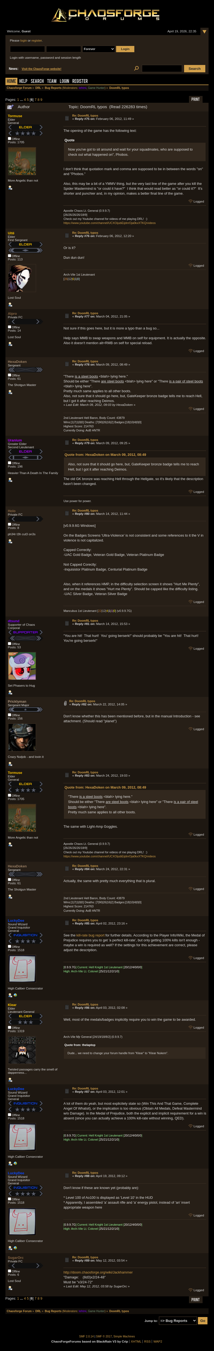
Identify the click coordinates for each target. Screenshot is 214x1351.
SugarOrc (16, 1258)
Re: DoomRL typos (85, 115)
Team (52, 82)
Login (64, 82)
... (22, 100)
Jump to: (151, 1320)
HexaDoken (17, 362)
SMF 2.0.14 (86, 1336)
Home (11, 82)
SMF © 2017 (104, 1336)
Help (23, 82)
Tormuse (15, 116)
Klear (12, 1005)
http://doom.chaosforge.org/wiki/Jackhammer (98, 1272)
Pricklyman (17, 701)
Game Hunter (96, 87)
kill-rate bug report (90, 935)
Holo (11, 511)
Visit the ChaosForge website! (41, 68)
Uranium (15, 440)
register (37, 40)
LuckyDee (16, 921)
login (23, 40)
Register (80, 82)
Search (37, 82)
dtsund (14, 621)
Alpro (12, 314)
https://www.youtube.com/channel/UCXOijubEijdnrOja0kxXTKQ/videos (109, 223)
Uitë (11, 233)
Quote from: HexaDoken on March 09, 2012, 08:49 (105, 455)
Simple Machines (124, 1336)
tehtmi (82, 87)
